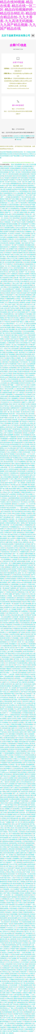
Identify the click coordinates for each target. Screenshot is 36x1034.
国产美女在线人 (12, 181)
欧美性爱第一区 (5, 233)
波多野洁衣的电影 (10, 736)
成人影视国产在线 (11, 249)
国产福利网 (21, 764)
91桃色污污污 (25, 594)
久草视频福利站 (28, 525)
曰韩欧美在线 (20, 231)
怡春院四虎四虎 (23, 270)
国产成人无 (32, 279)
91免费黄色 (8, 624)
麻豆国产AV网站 (26, 300)
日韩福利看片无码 (10, 964)
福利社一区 (9, 344)
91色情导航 (29, 471)
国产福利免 (16, 594)
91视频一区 (12, 757)
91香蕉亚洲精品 (26, 172)
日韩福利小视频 (15, 266)
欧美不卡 (3, 904)
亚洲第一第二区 (30, 561)
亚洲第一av (30, 695)
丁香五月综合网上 (9, 389)
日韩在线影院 (30, 866)
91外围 (26, 615)
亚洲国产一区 (21, 609)
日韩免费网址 (30, 517)
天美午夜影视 (8, 720)
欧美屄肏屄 (21, 843)
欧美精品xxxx (31, 218)
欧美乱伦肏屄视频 (27, 876)
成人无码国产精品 (23, 851)
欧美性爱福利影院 (26, 498)
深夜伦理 (18, 354)
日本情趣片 (5, 634)
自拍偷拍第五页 (11, 598)
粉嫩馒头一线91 (27, 189)
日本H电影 (26, 262)
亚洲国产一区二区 (24, 272)
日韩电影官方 (20, 195)
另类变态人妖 (12, 989)
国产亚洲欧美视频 (30, 187)
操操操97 (15, 559)
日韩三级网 (5, 856)
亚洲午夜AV (30, 881)
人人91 (2, 736)
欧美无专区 (16, 176)
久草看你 (20, 452)
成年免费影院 (21, 377)
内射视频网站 (30, 201)
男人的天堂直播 (24, 444)
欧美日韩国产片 (5, 621)
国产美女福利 (30, 741)
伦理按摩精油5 (30, 247)
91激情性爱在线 (19, 544)
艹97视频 (10, 979)
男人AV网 (29, 344)
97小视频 (23, 417)
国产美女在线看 (28, 494)
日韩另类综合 (19, 931)
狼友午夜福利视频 (11, 914)
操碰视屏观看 (21, 757)
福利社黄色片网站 (22, 826)
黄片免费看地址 (23, 611)
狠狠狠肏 (29, 295)
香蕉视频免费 (30, 764)
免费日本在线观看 (11, 791)
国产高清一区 (6, 906)
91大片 (11, 1021)
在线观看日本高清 (16, 285)
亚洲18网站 (27, 707)
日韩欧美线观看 (28, 912)
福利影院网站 (4, 757)
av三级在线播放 (5, 325)
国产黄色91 (27, 1025)
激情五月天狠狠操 (30, 774)
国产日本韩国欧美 (7, 707)
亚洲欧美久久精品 (22, 970)
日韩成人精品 (27, 927)
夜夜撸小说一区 (14, 697)
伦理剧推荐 (13, 178)
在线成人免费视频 (14, 803)
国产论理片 (9, 994)
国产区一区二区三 (30, 931)
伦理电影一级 (13, 764)
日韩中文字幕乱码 (26, 216)
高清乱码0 (3, 540)
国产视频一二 (12, 385)
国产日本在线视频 (21, 1019)
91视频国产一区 (30, 747)
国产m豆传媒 (27, 481)
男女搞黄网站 (20, 1008)
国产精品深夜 (27, 170)
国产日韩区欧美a (6, 511)
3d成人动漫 (17, 830)
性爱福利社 (32, 812)
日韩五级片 (26, 613)
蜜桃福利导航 (30, 843)
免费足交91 (22, 739)
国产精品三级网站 (6, 1029)
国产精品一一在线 (19, 952)
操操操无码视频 (28, 285)
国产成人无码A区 (5, 333)
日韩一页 (21, 181)
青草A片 (23, 456)
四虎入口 (15, 925)
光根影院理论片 (30, 298)
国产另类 (33, 550)
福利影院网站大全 (17, 947)
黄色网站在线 (14, 473)
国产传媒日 (27, 193)
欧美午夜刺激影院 (9, 573)
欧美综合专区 (29, 835)
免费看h (4, 611)
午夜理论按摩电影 (17, 350)
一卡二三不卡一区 (20, 323)
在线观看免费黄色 (27, 937)
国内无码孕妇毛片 (30, 924)
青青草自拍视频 (5, 458)
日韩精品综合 (20, 640)
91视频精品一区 (30, 231)
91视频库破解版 (16, 563)
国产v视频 (15, 741)
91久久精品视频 (18, 193)
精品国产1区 (18, 603)
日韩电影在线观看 (25, 996)
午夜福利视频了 (26, 766)
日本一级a (11, 486)
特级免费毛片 (8, 575)
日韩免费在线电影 (9, 640)
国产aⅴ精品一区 (10, 187)
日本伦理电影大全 (25, 343)
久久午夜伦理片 (12, 642)
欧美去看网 (32, 436)
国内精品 (20, 862)
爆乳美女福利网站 (28, 822)
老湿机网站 (16, 808)
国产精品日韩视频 (23, 550)
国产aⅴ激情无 (9, 433)
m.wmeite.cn (16, 136)
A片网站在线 (9, 998)
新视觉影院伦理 (22, 185)
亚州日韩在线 (31, 918)
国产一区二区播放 (16, 703)
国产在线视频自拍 (13, 975)
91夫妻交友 (8, 529)
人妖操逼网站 (13, 571)
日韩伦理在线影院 (5, 845)
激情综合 (14, 504)
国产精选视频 (10, 354)
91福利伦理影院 (16, 446)
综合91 (15, 529)
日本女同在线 (9, 506)
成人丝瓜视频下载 (24, 484)
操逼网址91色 (9, 670)
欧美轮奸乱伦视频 (28, 968)
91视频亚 (15, 739)
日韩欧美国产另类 (13, 343)
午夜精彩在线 (5, 552)
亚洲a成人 (7, 787)
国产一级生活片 (24, 991)
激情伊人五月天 (19, 761)
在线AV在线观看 (17, 291)
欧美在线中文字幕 (22, 436)
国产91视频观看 (11, 436)
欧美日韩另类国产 (28, 651)
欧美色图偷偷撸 (7, 1012)
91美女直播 (7, 419)
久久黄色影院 (6, 387)
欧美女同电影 (16, 954)
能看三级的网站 (20, 797)
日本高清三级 (26, 458)
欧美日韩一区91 (27, 227)
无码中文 (3, 548)
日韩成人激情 (18, 968)
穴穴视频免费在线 (6, 645)
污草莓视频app (9, 459)
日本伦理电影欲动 (26, 782)
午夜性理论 (26, 576)
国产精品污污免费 (19, 222)
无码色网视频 (14, 856)
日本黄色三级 (27, 743)
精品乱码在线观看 (25, 847)
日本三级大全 (9, 665)
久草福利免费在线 (7, 314)
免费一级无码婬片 (20, 352)
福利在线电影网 (23, 778)
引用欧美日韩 (21, 578)
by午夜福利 (6, 178)
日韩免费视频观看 (19, 390)
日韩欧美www (27, 467)
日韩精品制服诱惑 (7, 807)
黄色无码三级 (6, 820)
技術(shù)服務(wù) (26, 136)
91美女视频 (24, 715)
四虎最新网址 (20, 895)
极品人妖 (21, 835)
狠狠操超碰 (22, 490)
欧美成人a (26, 433)
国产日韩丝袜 (20, 738)
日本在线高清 (4, 697)
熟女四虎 (14, 615)
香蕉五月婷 (20, 780)
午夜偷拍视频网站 (9, 753)
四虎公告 (32, 444)
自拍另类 (12, 599)
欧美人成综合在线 (16, 406)
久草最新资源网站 (9, 667)
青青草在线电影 (14, 469)
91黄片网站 (8, 613)
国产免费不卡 (6, 954)
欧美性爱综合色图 (5, 569)
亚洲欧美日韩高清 (26, 534)
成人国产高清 (13, 306)
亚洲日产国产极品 (5, 653)
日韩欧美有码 (31, 935)
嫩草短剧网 (17, 586)
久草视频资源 (25, 645)
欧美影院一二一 (15, 507)
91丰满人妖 (18, 877)
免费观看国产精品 (9, 693)
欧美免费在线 (29, 745)
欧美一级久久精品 (28, 406)
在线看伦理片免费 (22, 828)
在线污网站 (3, 870)
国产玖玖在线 (25, 204)
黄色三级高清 (30, 939)
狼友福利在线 (10, 206)
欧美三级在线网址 (7, 226)
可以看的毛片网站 (9, 358)
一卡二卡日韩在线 (26, 527)
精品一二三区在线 (11, 672)
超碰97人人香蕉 (27, 402)
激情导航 (5, 362)
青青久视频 (8, 594)
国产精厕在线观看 (30, 655)
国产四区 (3, 249)
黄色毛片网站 (13, 371)
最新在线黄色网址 (30, 761)
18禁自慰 (26, 649)
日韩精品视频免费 (11, 1027)
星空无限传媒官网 (12, 818)
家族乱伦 (28, 438)
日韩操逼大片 (27, 291)
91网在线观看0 (27, 582)
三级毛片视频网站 (21, 751)
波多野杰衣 (3, 421)
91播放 (28, 596)
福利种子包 (32, 826)
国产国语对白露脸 (10, 695)
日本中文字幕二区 (7, 1017)
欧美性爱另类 (5, 557)
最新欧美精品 (4, 941)
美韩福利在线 (10, 1006)
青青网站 (19, 494)
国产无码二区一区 (13, 870)
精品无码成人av (15, 534)
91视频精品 (21, 247)
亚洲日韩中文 (19, 977)
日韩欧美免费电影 (10, 523)
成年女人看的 (30, 500)
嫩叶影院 (9, 542)
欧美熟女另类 (17, 189)
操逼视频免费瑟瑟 (14, 498)
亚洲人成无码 (18, 431)
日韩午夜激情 (14, 557)
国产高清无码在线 (25, 590)
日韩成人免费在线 (6, 739)
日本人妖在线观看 (13, 348)
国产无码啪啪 (26, 883)
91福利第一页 (19, 816)
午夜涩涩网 (23, 203)
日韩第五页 (5, 475)
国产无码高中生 (22, 588)
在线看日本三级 (14, 956)
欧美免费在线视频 (25, 425)
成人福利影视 (12, 939)
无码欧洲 (24, 229)
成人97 (23, 517)
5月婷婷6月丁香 (9, 245)
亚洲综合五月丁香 (19, 983)
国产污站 (9, 925)
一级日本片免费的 (22, 989)
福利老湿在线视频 (21, 667)
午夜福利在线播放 (30, 206)
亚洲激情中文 (8, 607)
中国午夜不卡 (18, 226)
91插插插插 (28, 659)
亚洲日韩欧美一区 (10, 826)
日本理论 (8, 615)
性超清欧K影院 (29, 619)
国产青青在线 (7, 789)
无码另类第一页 (5, 563)
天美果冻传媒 (16, 668)
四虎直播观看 (30, 636)
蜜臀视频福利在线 (16, 183)
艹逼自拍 (10, 924)
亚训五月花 (4, 803)
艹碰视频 (8, 822)
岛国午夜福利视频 (13, 421)
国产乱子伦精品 (28, 762)
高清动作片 (7, 922)
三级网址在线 (26, 901)
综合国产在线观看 (22, 711)
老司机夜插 (28, 448)
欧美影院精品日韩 (25, 191)
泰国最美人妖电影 (25, 302)
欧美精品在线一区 (23, 874)
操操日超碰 (17, 310)
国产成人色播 (4, 488)
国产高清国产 (18, 1021)
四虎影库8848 (20, 753)
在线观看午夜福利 (23, 249)
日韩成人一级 (20, 298)
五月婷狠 (30, 588)
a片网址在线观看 (21, 891)
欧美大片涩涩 (16, 653)
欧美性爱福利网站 (9, 853)
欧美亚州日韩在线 (25, 383)
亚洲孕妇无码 (30, 690)
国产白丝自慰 (9, 755)
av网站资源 (3, 467)
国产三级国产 (29, 341)
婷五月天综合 (22, 918)
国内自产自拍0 (15, 293)
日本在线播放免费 (6, 375)
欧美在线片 (9, 427)
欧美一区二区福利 (17, 519)
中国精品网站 (20, 1023)
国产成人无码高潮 (22, 945)
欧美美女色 (30, 697)
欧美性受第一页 (11, 461)
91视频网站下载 (13, 521)
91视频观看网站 (10, 298)
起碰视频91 (16, 720)
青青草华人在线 (5, 220)
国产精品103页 (12, 805)
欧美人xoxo (14, 220)
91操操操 (17, 676)
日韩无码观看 (21, 312)
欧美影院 (22, 831)
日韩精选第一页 (8, 222)
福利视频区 (3, 642)
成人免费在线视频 (13, 383)
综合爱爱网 (27, 686)
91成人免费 (17, 670)
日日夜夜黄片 (8, 252)
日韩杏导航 (22, 548)
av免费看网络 (18, 467)
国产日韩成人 (25, 507)
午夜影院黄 (13, 360)
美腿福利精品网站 (13, 565)
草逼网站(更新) (31, 419)
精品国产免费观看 (10, 588)
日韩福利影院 (18, 433)
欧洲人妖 (14, 920)
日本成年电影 (29, 392)
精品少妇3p (9, 605)
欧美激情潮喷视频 (10, 780)
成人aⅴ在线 (11, 538)
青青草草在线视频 (19, 661)
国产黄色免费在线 (29, 346)
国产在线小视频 (14, 199)
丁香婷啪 (8, 592)
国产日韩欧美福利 (26, 889)
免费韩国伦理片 (15, 408)
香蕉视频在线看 (30, 245)
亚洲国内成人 (4, 203)
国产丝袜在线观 (23, 178)
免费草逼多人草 (29, 1023)
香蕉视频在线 (27, 435)
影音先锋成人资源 (29, 511)
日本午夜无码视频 (6, 933)
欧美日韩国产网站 (14, 488)
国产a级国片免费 (22, 212)
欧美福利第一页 (16, 922)
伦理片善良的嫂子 (21, 935)
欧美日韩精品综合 (21, 366)
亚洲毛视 (26, 333)
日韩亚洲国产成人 (7, 390)
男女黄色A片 (6, 484)
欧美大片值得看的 (5, 766)
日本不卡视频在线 (26, 668)
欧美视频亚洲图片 (28, 166)
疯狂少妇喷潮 (24, 440)
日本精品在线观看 (5, 291)
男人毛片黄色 (5, 580)
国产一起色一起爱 (11, 801)
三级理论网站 (12, 810)
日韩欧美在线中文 (23, 256)
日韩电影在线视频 (18, 655)
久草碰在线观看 (30, 486)
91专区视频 (28, 314)
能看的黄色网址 (26, 296)
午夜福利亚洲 (20, 745)
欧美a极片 (24, 293)
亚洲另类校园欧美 (27, 770)
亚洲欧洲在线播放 (9, 738)
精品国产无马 (26, 960)
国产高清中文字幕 (23, 529)
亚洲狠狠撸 (4, 438)
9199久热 (9, 962)
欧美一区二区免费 (10, 688)
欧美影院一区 (18, 435)
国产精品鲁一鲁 (8, 603)
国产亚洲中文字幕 (24, 870)
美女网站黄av (4, 985)
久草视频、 (9, 596)
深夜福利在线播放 (25, 348)
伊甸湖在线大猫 (5, 879)
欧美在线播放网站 (8, 785)
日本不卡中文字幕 (9, 366)
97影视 (15, 542)
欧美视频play (10, 352)
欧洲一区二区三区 (10, 649)
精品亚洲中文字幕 (12, 548)
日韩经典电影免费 (29, 947)
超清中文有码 (12, 718)
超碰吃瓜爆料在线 (30, 780)
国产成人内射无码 (22, 682)
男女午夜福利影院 (11, 356)
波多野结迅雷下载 (26, 720)
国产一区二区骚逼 (18, 553)
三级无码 (17, 899)
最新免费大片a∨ (14, 191)
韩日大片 (30, 304)
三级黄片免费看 (24, 638)
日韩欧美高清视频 (16, 724)
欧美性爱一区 (14, 496)
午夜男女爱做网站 (17, 1025)
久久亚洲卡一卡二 (23, 504)
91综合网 (8, 858)
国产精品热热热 (28, 987)
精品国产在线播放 (9, 180)
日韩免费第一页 (7, 889)
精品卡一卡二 (14, 991)
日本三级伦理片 (15, 241)
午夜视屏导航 (13, 438)
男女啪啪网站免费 (26, 985)
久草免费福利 (24, 887)
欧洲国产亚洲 (12, 881)
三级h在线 (8, 350)
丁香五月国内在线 (25, 197)
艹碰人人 (12, 1008)
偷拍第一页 (21, 438)
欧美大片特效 (20, 341)
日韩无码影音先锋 (8, 816)
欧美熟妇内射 (30, 506)
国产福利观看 (10, 904)
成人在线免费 (10, 450)
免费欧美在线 (9, 983)
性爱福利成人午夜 (22, 592)
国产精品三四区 (19, 346)
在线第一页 (19, 412)
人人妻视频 (32, 801)
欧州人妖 (26, 164)
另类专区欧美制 (25, 396)
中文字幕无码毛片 (23, 973)
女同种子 (7, 339)
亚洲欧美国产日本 (8, 876)
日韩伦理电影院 (23, 941)
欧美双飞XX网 (25, 404)
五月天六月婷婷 (22, 626)
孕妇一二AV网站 (26, 647)
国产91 (18, 647)
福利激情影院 (25, 699)
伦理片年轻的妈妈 (30, 373)
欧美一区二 (21, 642)
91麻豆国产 (23, 971)
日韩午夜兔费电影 (26, 906)
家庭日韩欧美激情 (26, 833)
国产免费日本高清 (20, 784)
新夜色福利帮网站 (16, 762)
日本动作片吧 (14, 490)
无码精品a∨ (24, 210)
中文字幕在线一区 (25, 362)
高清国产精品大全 (11, 902)
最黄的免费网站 (19, 924)
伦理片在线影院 (30, 318)
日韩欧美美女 (10, 751)
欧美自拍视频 (8, 793)
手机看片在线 (27, 849)
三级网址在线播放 (18, 546)
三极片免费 (24, 243)
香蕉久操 (30, 183)
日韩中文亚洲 (9, 630)
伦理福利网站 (13, 367)
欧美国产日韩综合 (17, 569)
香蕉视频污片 (13, 644)
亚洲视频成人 (8, 559)
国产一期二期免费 (19, 482)
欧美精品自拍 (10, 678)
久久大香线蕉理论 (15, 402)
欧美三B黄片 (9, 369)
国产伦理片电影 (28, 519)
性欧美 (8, 576)
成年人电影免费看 (30, 816)
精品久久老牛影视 (29, 502)
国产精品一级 (4, 256)
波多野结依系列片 (28, 862)
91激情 (2, 970)
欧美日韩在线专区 (19, 596)
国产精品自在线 (29, 617)
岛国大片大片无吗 (5, 868)
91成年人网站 (13, 479)
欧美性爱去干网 (15, 981)
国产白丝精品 (22, 571)
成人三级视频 (21, 881)
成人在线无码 (15, 325)
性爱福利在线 (7, 229)
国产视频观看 (16, 492)
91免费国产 (16, 889)
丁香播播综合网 (24, 552)
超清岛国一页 (23, 812)
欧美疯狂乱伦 (20, 400)
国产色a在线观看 (22, 958)
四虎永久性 (32, 415)
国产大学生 (8, 235)
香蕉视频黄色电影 (24, 820)
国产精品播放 (18, 427)
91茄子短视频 (12, 958)
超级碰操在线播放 (7, 841)
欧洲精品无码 (9, 465)
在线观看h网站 (17, 381)
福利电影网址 (13, 843)
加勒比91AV (16, 814)
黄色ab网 (20, 615)
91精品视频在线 (11, 201)
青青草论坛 (29, 661)
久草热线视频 (14, 893)
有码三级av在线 (18, 607)
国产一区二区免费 (14, 300)
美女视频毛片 (24, 469)
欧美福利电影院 (28, 624)
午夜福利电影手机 (19, 394)
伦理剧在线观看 (28, 841)
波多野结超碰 (22, 864)
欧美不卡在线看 (15, 233)
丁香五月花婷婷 (29, 375)
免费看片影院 (13, 778)
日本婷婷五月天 (19, 755)
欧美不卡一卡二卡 (7, 481)
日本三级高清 (23, 559)
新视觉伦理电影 (30, 599)
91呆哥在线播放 (16, 657)
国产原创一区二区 (19, 659)
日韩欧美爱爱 (12, 711)
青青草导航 (5, 360)
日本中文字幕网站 (18, 375)
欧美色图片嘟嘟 (10, 327)
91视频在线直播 (21, 538)
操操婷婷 (7, 285)
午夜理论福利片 (5, 657)
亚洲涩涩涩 (8, 684)
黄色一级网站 (21, 523)
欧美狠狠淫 (23, 176)
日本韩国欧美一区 (13, 440)
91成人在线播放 (11, 452)
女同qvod (18, 227)
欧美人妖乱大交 (30, 475)
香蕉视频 (29, 398)
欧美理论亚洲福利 (16, 770)
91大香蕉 (16, 320)
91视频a (28, 630)
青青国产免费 (14, 948)
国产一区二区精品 (18, 793)
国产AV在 (25, 657)
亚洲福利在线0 (23, 521)
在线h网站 (8, 289)
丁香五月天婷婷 (26, 665)
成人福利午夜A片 (18, 684)
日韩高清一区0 (27, 427)
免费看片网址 (17, 229)
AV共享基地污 (25, 962)
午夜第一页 (23, 325)
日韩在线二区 (16, 419)
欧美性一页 (19, 540)
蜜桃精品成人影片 (7, 899)
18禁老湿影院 (32, 203)
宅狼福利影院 (29, 264)
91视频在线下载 (18, 628)
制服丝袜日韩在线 (24, 795)
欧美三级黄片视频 (9, 536)
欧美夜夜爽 (20, 810)
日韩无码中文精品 (27, 701)
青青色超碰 (22, 741)
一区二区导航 (29, 268)
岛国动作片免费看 (23, 273)
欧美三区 (14, 828)
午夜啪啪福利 (12, 743)
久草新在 (12, 931)
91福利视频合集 (13, 839)
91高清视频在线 (25, 622)
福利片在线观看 (10, 891)
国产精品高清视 (5, 920)
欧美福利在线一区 (29, 289)
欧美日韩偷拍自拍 (14, 456)
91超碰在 (21, 258)
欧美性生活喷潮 (26, 814)
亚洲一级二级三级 (9, 412)
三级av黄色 (16, 716)
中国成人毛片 (6, 492)
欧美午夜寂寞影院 (26, 954)
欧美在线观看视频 (18, 214)
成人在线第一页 (24, 199)
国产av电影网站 (11, 494)
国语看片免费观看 (23, 749)
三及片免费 (9, 651)
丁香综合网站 (22, 306)
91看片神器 (9, 500)
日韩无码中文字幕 (7, 561)
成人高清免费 (14, 966)
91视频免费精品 (13, 726)
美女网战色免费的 (14, 799)
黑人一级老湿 (5, 782)
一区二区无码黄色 (9, 1023)
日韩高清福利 (4, 619)
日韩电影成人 (18, 841)
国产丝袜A (14, 339)
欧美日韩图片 (4, 371)
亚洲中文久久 (12, 626)
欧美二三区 (11, 877)
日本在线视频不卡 (19, 506)
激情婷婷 (10, 310)
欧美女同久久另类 (28, 412)
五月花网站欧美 (28, 536)
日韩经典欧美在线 (11, 316)
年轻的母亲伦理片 (19, 979)
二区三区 (10, 467)
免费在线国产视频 (23, 839)
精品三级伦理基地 (30, 555)
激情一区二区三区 (17, 822)
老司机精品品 (8, 774)
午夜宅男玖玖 (14, 552)
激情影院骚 (19, 262)
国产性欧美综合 (23, 316)
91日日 (28, 548)
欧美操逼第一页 (28, 452)
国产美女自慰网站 (23, 1000)
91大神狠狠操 (30, 538)
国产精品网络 (14, 1031)
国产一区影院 (16, 517)
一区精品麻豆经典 (30, 810)
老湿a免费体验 (28, 350)
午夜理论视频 (26, 260)
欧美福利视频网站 (16, 333)
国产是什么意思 (28, 885)
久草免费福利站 (14, 208)
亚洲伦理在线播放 (5, 686)
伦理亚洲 (2, 977)
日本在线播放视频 (28, 331)
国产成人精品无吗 (23, 367)
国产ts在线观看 (10, 784)
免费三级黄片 (6, 993)
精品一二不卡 (27, 454)
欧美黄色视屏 (14, 444)
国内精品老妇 (31, 1027)
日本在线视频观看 (21, 239)
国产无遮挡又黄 (23, 791)
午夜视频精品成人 (14, 527)
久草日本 (31, 270)
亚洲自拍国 (13, 973)
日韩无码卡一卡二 (15, 960)
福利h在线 (7, 166)
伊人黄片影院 (30, 413)
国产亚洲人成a (13, 272)
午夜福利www (27, 1021)
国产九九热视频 (20, 486)
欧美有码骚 (5, 981)
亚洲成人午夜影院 (26, 513)
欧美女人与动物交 (7, 952)
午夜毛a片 (7, 406)
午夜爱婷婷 (5, 966)
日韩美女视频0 (29, 532)
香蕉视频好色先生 (23, 726)
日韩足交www (14, 475)
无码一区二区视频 (10, 609)
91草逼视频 (14, 638)
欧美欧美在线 (20, 747)
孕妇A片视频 (24, 415)
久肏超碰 (22, 208)
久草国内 (3, 818)
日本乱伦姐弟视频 (13, 287)
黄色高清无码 (4, 300)
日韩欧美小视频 (27, 993)
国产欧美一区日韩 (14, 172)
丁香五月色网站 (26, 233)
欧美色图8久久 (8, 768)
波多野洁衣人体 (25, 803)
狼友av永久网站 (5, 991)
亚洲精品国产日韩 (7, 968)
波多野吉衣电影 (15, 634)
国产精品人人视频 (22, 321)
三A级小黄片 (5, 208)
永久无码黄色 (28, 977)
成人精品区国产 (25, 180)
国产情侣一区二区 (11, 410)
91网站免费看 (13, 270)
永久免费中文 (22, 410)
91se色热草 (17, 876)
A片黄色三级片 (19, 254)
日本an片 (10, 320)
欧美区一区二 (10, 895)
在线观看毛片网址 (7, 277)
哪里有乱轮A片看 (27, 580)
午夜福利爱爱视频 (21, 950)
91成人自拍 (3, 308)
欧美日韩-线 (9, 943)
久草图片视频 (6, 210)
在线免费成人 (16, 766)
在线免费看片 (8, 617)
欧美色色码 (7, 442)
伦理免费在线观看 (16, 576)
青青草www (3, 377)
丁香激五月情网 (18, 235)
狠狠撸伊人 (7, 947)
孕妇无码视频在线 (23, 914)
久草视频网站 (15, 858)
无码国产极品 (10, 730)
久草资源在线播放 (27, 713)
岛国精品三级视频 (14, 243)
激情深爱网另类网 (13, 812)
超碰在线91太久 (16, 387)
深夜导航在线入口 (23, 776)
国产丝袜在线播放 (13, 847)
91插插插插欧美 (31, 757)
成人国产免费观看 (21, 329)
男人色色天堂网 (23, 479)
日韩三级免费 (16, 210)
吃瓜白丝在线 (21, 413)
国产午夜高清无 (14, 837)
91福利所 (21, 237)
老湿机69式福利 (13, 795)
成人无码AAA (4, 931)
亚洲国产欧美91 (19, 1014)
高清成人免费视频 (25, 893)
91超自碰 (26, 283)
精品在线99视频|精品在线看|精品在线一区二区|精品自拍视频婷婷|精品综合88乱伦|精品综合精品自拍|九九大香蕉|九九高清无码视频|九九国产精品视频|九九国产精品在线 (18, 154)
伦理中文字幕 (26, 830)
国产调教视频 (26, 879)
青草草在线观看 (14, 887)
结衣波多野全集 (19, 768)
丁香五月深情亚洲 (12, 379)
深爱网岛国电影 (24, 1004)
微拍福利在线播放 (16, 601)
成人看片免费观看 (6, 189)
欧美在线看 (8, 176)
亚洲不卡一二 (6, 713)
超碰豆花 (18, 901)
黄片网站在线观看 (26, 530)
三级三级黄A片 (29, 722)
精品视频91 (16, 477)
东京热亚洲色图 (5, 601)
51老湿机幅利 (31, 644)
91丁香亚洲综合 (28, 933)
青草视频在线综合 (9, 509)
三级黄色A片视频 (17, 912)
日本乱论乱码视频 (9, 275)
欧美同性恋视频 (26, 354)
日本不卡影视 (4, 644)
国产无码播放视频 (25, 287)
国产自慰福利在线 (23, 824)
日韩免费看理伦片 (29, 459)
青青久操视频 (5, 973)
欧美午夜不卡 (21, 385)
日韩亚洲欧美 (11, 1019)
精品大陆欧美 (6, 293)
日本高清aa (19, 872)
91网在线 (13, 690)
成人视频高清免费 (19, 854)
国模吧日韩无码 (23, 252)
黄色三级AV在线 (18, 1012)
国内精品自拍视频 (27, 563)
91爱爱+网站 (30, 975)
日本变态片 (16, 962)
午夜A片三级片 (21, 364)
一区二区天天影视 (19, 1016)
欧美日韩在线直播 (29, 868)
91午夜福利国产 (9, 295)
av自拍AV (5, 778)
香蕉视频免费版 (16, 713)
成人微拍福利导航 (5, 824)
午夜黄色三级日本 (5, 502)
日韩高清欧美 (4, 571)
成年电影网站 (18, 994)
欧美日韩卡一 (11, 540)
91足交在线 (18, 454)
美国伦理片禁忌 (26, 709)
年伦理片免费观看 (24, 925)
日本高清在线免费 (19, 500)
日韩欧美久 (11, 239)
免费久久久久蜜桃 (18, 555)
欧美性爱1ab (9, 661)
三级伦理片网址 (20, 389)
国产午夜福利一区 (17, 289)
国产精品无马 (24, 421)
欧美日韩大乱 (4, 272)
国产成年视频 (27, 603)
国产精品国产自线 (7, 254)
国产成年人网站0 (11, 185)
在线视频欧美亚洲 (11, 237)
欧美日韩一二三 (17, 613)
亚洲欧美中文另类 (23, 908)
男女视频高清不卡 (17, 686)
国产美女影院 (22, 250)
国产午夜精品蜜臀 (22, 929)
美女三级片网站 (5, 828)
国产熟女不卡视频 (14, 296)
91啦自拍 (7, 321)
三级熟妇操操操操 (14, 715)
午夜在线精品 (13, 908)
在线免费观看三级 (10, 929)
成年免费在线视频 (14, 396)
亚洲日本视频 (6, 741)
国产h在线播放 (20, 450)
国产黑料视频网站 (19, 465)
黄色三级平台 (12, 312)
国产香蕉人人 (22, 1027)
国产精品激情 (5, 937)
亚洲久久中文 (18, 170)
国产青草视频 (30, 465)
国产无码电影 (23, 337)
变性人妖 (14, 824)
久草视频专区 (13, 247)
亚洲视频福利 (28, 1012)
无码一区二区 (6, 833)
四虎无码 (3, 320)
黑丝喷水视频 (10, 400)
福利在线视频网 (8, 435)
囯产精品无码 (9, 318)
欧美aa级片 (8, 214)
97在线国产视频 (13, 550)
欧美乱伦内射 (25, 653)
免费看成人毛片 (31, 377)
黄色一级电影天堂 (30, 400)
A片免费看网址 (21, 461)
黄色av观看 (5, 1004)
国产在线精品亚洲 (17, 442)
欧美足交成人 (18, 707)
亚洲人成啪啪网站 (21, 509)
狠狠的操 (8, 567)
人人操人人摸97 (14, 203)
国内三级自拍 (16, 463)
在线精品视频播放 (15, 168)
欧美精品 (24, 772)
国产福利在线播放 (19, 1017)
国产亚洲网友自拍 (16, 458)
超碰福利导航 (8, 628)
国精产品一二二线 (10, 212)
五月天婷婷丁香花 (7, 586)
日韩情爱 (6, 337)
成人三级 (33, 529)
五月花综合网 (31, 515)
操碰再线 (31, 716)
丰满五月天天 (12, 680)
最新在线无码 (4, 247)
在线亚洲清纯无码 (26, 408)
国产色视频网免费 (25, 477)
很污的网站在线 (17, 845)
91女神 (18, 180)
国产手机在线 (14, 1004)
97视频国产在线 (23, 339)
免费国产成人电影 (17, 567)
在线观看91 (9, 761)
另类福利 (8, 912)
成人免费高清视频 (10, 860)
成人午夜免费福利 (19, 344)
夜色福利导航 (6, 728)
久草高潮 (19, 927)
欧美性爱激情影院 (9, 797)
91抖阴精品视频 (13, 611)
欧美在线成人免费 (29, 684)
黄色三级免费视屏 (16, 164)
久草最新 (9, 655)
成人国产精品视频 (9, 329)
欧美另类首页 (25, 674)
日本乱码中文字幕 (11, 910)
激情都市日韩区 (30, 369)
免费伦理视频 (29, 553)
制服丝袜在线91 (26, 463)
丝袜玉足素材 (16, 513)
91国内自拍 (29, 797)
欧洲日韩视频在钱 (28, 567)
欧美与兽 (20, 885)
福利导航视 (30, 902)
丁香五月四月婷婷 (19, 295)
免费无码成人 (26, 446)
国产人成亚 (14, 787)
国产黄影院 (22, 220)
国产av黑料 (11, 950)
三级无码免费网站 (26, 808)
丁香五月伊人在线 (21, 304)
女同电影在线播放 (10, 578)
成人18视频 (27, 607)
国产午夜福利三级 (17, 868)
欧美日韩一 (12, 413)
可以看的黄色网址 (22, 663)
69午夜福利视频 (30, 450)
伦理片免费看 (24, 279)
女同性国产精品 (5, 507)
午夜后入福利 (22, 902)
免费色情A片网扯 (14, 622)
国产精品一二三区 (26, 241)
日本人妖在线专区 (19, 807)
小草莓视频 (26, 235)
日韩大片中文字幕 (11, 258)
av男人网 (3, 461)
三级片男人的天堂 (9, 647)
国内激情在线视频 (11, 224)
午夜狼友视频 (16, 833)
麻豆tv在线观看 (31, 323)
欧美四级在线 (6, 463)
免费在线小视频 (27, 670)
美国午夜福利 (32, 509)
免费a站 (15, 252)
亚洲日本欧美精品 (18, 373)
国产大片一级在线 (18, 392)
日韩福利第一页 (5, 770)
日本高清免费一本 (14, 985)
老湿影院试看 (20, 187)
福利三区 (14, 728)
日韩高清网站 (18, 331)
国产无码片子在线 (5, 513)
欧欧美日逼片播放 (11, 335)
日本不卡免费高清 (11, 273)
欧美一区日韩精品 (16, 166)
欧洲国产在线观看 (9, 231)
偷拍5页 (14, 592)
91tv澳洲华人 (23, 584)
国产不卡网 (9, 916)
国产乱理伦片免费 (13, 308)
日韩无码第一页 (7, 525)
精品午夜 (22, 1010)
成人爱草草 (4, 281)
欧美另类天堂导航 (11, 250)
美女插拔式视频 (18, 525)
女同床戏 (22, 475)
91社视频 (19, 860)
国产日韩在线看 (23, 805)
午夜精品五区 (25, 759)
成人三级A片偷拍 (14, 971)
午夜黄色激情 (25, 429)
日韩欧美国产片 (5, 1010)
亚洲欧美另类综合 (30, 546)
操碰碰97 (14, 321)
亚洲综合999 (13, 749)
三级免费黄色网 (8, 676)
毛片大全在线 (26, 703)
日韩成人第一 (29, 214)
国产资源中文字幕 (15, 580)
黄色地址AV (31, 667)
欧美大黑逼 (9, 346)
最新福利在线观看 (18, 774)
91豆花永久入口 (11, 927)
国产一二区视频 (5, 197)
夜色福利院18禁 (24, 174)
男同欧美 (19, 649)
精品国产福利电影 (11, 897)
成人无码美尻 (27, 693)
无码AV (24, 183)
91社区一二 (5, 674)
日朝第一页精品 (22, 718)
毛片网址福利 (12, 448)
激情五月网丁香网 (25, 732)
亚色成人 (5, 498)
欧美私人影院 (28, 628)
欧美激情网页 (15, 197)
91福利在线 (25, 387)
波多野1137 (23, 697)
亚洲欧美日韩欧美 (25, 308)
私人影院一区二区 (21, 573)
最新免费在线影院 (25, 621)
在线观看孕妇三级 (5, 519)
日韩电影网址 (20, 734)
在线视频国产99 (6, 446)
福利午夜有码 (9, 482)
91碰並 (7, 490)
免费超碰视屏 (17, 260)
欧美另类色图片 (15, 204)
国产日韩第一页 (28, 872)
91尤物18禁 (19, 536)
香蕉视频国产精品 (15, 772)
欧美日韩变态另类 (23, 897)
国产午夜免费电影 (5, 517)
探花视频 (10, 709)
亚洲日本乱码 (13, 987)
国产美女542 (5, 776)
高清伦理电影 (30, 983)
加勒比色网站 (23, 966)
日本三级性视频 (10, 734)
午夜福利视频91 (30, 640)
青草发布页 (26, 860)
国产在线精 (21, 632)
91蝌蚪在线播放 (16, 993)
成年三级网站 (12, 582)
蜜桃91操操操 (18, 998)
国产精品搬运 (9, 830)
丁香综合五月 (32, 971)
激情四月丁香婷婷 (13, 279)
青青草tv (2, 814)
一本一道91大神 (21, 695)
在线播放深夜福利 (25, 473)
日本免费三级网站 (28, 877)
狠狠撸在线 (14, 820)
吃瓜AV (10, 1014)
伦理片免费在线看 (10, 471)
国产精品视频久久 (25, 789)
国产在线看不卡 (20, 866)
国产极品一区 (29, 753)
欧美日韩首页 (22, 705)
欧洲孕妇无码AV (21, 730)
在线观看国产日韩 (25, 565)
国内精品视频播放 (27, 845)
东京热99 (31, 989)
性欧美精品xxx (4, 1008)
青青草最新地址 (24, 557)
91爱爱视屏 (29, 222)
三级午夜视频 (26, 310)
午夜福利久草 (14, 337)
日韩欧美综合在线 (13, 302)
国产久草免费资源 (10, 364)
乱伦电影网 (15, 789)
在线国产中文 (22, 335)
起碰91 (29, 818)
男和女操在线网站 (23, 920)
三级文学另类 (21, 201)
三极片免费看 (8, 716)
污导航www (16, 759)
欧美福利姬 (26, 431)
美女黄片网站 (19, 459)
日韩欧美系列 (17, 575)
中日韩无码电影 (28, 442)
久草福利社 (3, 743)
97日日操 (16, 605)
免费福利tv (29, 730)
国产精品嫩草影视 (30, 1008)
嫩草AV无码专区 (26, 634)
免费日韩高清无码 (6, 759)
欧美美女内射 (29, 895)
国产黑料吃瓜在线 (15, 937)
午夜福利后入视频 (22, 680)
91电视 (20, 987)
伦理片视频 (19, 693)
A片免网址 (30, 352)
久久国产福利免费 (7, 1002)
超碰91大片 (6, 682)
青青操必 (17, 785)
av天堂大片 (25, 327)
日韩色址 (13, 682)
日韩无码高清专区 (30, 738)
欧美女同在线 (27, 998)
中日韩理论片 (9, 264)
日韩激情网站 (4, 996)
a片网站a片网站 (10, 872)
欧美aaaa (19, 582)
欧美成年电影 (8, 381)
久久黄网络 (24, 488)
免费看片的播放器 (26, 676)
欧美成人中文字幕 (14, 281)
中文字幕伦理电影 (8, 323)
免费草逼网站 (29, 678)
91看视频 (12, 745)
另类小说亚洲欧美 (29, 768)
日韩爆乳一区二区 (21, 358)
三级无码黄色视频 (18, 268)
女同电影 (29, 394)
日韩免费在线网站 (9, 227)
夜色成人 (30, 1019)
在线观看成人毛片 (25, 948)
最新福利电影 (4, 413)
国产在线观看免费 (28, 381)
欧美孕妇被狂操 (19, 264)
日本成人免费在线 (23, 542)
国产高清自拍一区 (25, 837)
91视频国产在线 (6, 762)
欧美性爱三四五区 (25, 956)
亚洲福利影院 (25, 799)
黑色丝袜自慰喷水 (29, 569)
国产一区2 (26, 226)
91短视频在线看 (14, 362)
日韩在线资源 (8, 701)
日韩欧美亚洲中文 (14, 691)
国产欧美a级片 (17, 943)
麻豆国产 (3, 379)
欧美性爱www (5, 204)
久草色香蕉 (14, 1010)
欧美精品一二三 (19, 678)
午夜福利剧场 (4, 749)
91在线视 (21, 722)
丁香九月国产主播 (30, 195)
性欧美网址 (7, 283)
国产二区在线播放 (5, 1025)
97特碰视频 (7, 423)
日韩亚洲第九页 (18, 624)
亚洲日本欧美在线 (13, 732)
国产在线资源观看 (29, 254)
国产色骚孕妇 (31, 456)
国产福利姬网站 (17, 933)
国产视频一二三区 (28, 994)
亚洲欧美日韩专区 (18, 1029)
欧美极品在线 (13, 256)
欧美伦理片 (8, 546)
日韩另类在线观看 (13, 174)
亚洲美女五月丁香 (17, 502)
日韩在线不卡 (10, 977)
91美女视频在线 (20, 275)
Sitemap (18, 139)
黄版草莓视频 (20, 206)
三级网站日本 (10, 195)
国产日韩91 (20, 448)
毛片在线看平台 (20, 904)
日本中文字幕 (13, 864)
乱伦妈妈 (28, 598)
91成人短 (30, 239)
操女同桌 (22, 975)
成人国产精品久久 (9, 866)
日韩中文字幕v (16, 906)
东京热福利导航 (10, 262)
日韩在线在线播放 (27, 724)
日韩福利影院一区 (5, 415)
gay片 (5, 975)
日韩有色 (18, 327)
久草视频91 (13, 776)
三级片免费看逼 (19, 314)
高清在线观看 (26, 575)
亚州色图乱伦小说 (19, 636)
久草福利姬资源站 (16, 879)
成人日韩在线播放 (6, 477)
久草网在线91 (8, 532)
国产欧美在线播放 (16, 883)
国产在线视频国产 (23, 224)
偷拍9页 (3, 925)
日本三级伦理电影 (14, 218)
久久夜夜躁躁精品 (5, 699)
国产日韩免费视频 (26, 858)
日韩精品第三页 (23, 910)
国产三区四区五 (5, 948)
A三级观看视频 (13, 584)
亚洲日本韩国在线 (23, 371)
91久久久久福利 (26, 785)
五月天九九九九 (23, 379)
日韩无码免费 (21, 471)
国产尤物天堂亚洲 (18, 369)
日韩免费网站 (18, 651)
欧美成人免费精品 (19, 318)
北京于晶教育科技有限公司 (15, 35)
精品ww (23, 419)
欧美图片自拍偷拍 (6, 260)
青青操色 (3, 452)
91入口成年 (31, 306)
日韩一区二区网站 (30, 793)
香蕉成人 (5, 971)
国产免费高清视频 (19, 561)
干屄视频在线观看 (20, 515)
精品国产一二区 (11, 862)
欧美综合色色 (9, 170)
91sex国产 (17, 709)
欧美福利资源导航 (10, 970)
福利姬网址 (9, 394)
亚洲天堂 (27, 237)
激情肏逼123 (21, 598)
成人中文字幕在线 (13, 425)
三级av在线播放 (5, 530)
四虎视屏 (5, 367)
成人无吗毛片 (21, 690)
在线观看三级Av (15, 782)
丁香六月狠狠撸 (10, 901)
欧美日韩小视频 (30, 578)
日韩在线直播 (13, 941)
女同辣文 (26, 943)
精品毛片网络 (26, 601)
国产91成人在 (4, 691)
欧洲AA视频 (4, 417)
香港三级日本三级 (14, 404)
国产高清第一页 (16, 423)
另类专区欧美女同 (19, 630)
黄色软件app (24, 899)
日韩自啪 (5, 622)
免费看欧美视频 (7, 392)
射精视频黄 (19, 849)
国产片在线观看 (19, 245)
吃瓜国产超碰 (14, 621)
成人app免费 (13, 722)
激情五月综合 (17, 701)
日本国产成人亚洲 (23, 728)
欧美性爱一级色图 (18, 617)
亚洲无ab (7, 960)
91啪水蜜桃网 (28, 1029)
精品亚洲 (24, 218)
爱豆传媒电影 (22, 672)
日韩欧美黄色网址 (26, 492)
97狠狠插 (19, 743)
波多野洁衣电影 (10, 747)
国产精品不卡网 (26, 691)
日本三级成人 (8, 555)
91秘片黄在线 (13, 835)
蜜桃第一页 (30, 1006)
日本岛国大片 (23, 856)
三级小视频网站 (8, 431)
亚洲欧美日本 (12, 885)
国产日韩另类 (30, 1017)
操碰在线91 (21, 360)
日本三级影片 (28, 181)
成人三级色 (30, 891)
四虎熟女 (27, 1014)
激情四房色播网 (12, 918)
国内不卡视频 (13, 619)
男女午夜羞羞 (10, 454)
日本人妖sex (10, 515)
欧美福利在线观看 (7, 544)
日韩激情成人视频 (13, 590)
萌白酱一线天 (18, 277)
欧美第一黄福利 (15, 674)
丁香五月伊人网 (5, 534)
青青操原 (22, 398)
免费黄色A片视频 (7, 331)
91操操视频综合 (8, 193)
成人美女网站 (22, 644)
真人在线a (4, 812)
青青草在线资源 (24, 496)
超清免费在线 (18, 481)
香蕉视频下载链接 (5, 668)
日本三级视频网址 (13, 398)
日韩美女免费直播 (14, 216)
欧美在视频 (23, 605)
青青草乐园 (24, 716)
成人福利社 (22, 818)
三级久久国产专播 (17, 283)
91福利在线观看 (27, 922)
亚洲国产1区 (16, 645)
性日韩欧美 (24, 266)
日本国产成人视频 (22, 964)
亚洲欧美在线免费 (30, 258)
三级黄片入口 (24, 320)
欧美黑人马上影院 (27, 423)
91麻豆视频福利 (13, 632)
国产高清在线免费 (22, 688)
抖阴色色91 (15, 415)
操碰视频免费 (4, 864)
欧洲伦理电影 (8, 553)
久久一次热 (3, 348)
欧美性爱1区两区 (5, 638)
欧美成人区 (14, 484)
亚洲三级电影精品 (18, 532)
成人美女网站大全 (11, 705)
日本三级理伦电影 (10, 663)
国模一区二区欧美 (7, 1033)
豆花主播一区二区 (13, 417)
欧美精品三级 (26, 168)
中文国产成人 (18, 916)
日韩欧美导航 (12, 377)
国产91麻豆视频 (23, 801)
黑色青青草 (11, 935)
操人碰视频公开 (7, 808)
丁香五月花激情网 (5, 504)
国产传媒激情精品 (19, 1002)
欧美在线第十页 (12, 874)
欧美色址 (31, 929)
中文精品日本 (5, 402)
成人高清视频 (30, 642)
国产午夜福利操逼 (14, 429)
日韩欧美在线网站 (29, 755)
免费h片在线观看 (27, 586)
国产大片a (17, 665)
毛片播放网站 (22, 356)
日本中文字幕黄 (7, 373)
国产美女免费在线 (17, 511)
